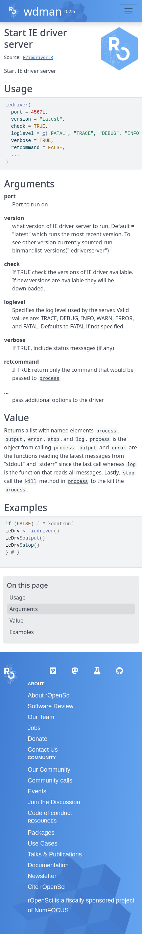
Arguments (23, 609)
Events (37, 791)
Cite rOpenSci (47, 887)
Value (16, 620)
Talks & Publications (55, 854)
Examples (21, 632)
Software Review (50, 706)
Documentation (48, 865)
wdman (43, 11)
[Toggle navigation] (128, 11)
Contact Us (43, 749)
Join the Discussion (54, 802)
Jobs (34, 728)
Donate (37, 738)
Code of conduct (50, 813)
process (50, 378)
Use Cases (42, 843)
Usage (17, 597)
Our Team (41, 717)
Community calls (50, 780)
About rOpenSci (49, 695)
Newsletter (42, 876)
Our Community (49, 769)
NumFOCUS (51, 910)
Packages (41, 832)
